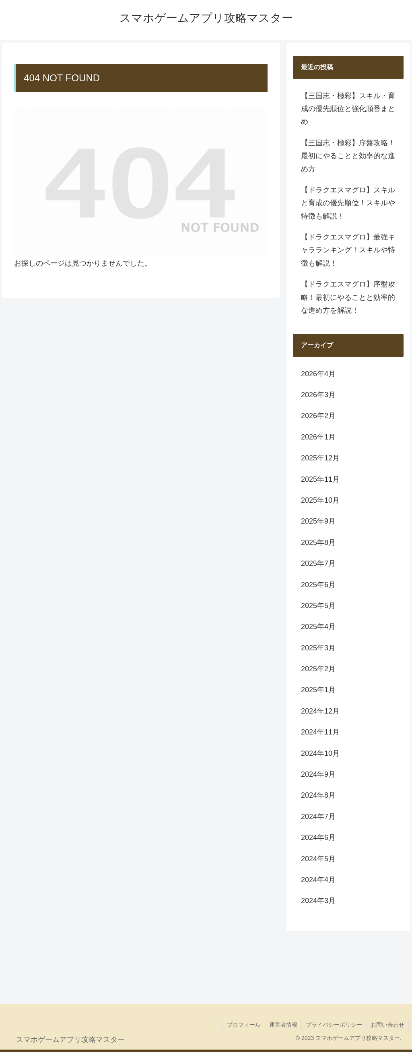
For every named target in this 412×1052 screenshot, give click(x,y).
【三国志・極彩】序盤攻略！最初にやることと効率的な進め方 (348, 156)
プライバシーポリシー (334, 1024)
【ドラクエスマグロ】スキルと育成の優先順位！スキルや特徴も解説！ (348, 203)
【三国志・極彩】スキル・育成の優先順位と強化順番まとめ (348, 109)
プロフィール (244, 1024)
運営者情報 (283, 1024)
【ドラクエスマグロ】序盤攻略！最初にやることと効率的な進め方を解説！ (348, 297)
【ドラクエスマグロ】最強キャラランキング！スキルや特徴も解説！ (348, 250)
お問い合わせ (387, 1024)
